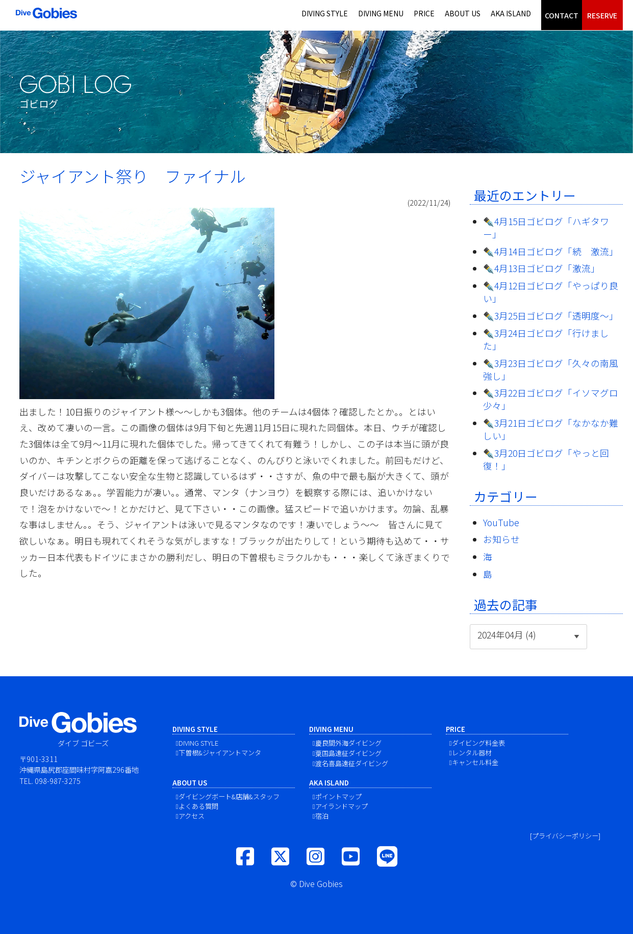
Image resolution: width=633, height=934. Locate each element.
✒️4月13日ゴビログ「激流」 (541, 268)
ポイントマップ (338, 796)
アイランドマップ (341, 806)
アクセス (192, 816)
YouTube (501, 522)
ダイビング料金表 (478, 743)
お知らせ (501, 539)
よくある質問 (198, 806)
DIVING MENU (380, 13)
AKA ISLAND (511, 13)
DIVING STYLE (324, 13)
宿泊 (321, 816)
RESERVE (602, 15)
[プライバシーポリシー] (565, 836)
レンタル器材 (472, 752)
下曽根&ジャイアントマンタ (220, 752)
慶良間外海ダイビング (348, 743)
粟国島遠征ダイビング (348, 753)
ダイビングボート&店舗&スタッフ (229, 796)
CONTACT (561, 15)
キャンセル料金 (475, 762)
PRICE (424, 13)
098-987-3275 (58, 780)
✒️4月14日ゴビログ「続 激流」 (550, 251)
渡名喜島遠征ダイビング (351, 763)
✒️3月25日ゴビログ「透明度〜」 (550, 315)
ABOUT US (462, 13)
